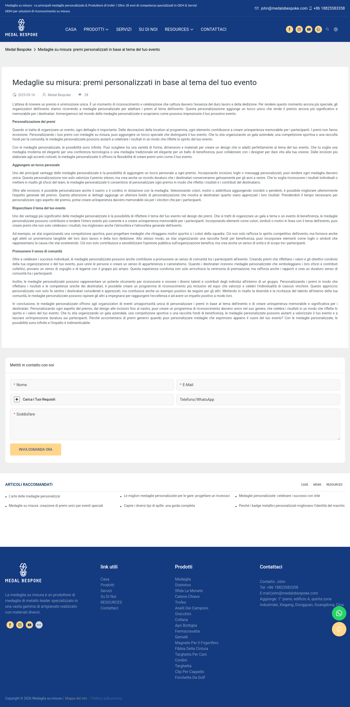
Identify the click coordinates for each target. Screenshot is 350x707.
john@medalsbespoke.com (281, 8)
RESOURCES (334, 484)
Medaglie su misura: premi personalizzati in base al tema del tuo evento (99, 49)
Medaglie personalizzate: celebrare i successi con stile (279, 496)
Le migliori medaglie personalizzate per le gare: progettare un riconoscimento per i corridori (177, 496)
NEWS (317, 484)
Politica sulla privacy (106, 698)
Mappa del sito (76, 698)
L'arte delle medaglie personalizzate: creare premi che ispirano (34, 496)
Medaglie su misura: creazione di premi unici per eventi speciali (56, 506)
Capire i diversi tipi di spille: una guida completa (159, 506)
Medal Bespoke (18, 49)
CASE (304, 484)
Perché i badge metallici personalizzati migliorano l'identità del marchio (292, 506)
